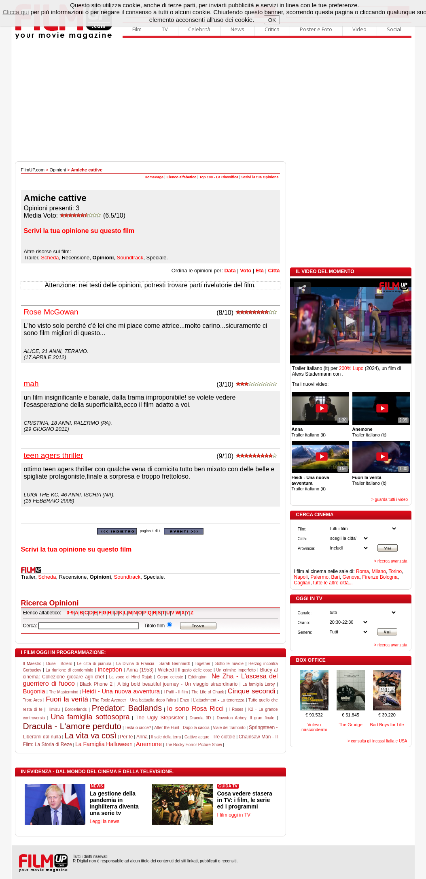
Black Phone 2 (96, 684)
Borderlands (76, 709)
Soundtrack (130, 258)
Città (274, 270)
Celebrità (199, 29)
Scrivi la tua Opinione (259, 177)
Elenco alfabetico (181, 177)
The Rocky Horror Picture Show (193, 744)
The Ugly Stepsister (160, 717)
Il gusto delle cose (195, 670)
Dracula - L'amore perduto (72, 726)
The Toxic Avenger (109, 700)
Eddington (197, 677)
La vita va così (90, 735)
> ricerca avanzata (390, 561)
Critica (272, 29)
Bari (335, 577)
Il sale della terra (166, 737)
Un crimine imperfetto (236, 670)
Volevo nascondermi (314, 727)
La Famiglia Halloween (104, 744)
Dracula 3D (200, 718)
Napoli (301, 577)
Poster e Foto (316, 29)
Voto (245, 270)
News (237, 29)
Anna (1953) (139, 670)
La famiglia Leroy (258, 684)
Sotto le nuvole (229, 663)
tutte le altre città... (333, 583)
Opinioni (58, 169)
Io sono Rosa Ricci (195, 708)
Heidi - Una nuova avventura (121, 691)
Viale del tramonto (229, 727)
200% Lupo (351, 368)
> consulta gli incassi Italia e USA (377, 741)
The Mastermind (63, 692)
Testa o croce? (138, 727)
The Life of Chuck (207, 692)
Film (137, 29)
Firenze (370, 577)
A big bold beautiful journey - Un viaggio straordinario (177, 684)
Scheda (50, 258)
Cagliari (302, 583)
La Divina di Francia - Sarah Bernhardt (153, 663)
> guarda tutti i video (389, 499)
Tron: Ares (32, 700)
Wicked (166, 670)
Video (359, 29)
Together (202, 663)
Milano (379, 571)
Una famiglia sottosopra (90, 717)
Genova (351, 577)
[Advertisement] (213, 100)
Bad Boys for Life (387, 724)
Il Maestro (32, 663)
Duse (50, 663)
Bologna (389, 577)
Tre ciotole (224, 737)
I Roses (236, 709)
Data (229, 270)
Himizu (53, 709)
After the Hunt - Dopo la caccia (182, 727)
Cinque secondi (252, 691)
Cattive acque (196, 737)
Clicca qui (15, 12)
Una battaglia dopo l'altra (153, 700)
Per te (126, 737)
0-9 (70, 613)
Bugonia (34, 691)
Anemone (149, 743)
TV (165, 29)
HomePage (154, 177)
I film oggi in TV (233, 815)
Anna (142, 737)
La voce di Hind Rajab (131, 677)
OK (272, 20)
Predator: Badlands (127, 708)
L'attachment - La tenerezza (218, 700)
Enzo (184, 700)
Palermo (319, 577)
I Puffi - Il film (175, 692)
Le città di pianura (94, 663)
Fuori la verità (67, 699)
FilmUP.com (33, 169)
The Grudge (350, 724)
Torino (395, 571)
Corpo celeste (170, 677)
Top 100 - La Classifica (218, 177)
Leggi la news (104, 821)
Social (394, 29)
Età (260, 270)
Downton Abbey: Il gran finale (245, 718)
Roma (362, 571)
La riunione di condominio (69, 670)
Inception (109, 669)
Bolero (66, 663)
